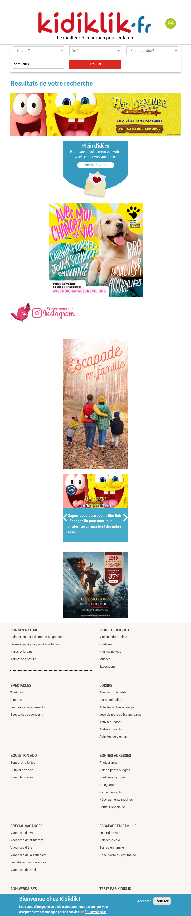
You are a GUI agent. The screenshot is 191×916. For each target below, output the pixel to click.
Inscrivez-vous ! (95, 165)
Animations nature (23, 659)
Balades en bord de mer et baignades (36, 637)
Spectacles (20, 686)
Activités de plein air (113, 736)
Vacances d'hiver (22, 833)
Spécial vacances (26, 826)
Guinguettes (107, 785)
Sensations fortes (22, 762)
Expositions (107, 666)
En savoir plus (95, 912)
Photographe (108, 762)
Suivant (125, 517)
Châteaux (106, 644)
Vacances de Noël (23, 870)
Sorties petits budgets (114, 770)
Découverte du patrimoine (117, 855)
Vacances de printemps (27, 840)
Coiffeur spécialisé (112, 807)
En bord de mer (110, 833)
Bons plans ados (22, 777)
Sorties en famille (111, 847)
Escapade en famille (117, 826)
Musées (105, 659)
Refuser (162, 901)
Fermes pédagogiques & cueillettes (35, 644)
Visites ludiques (114, 630)
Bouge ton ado (23, 756)
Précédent (65, 517)
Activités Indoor (110, 722)
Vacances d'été (21, 847)
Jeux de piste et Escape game (120, 714)
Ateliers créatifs (110, 729)
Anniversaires (23, 889)
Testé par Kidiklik (115, 889)
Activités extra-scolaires (116, 707)
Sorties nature (24, 630)
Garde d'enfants (110, 792)
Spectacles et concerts (26, 714)
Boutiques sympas (112, 777)
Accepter (144, 901)
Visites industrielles (113, 637)
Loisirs (105, 686)
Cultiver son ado (21, 770)
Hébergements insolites (116, 799)
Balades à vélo (109, 840)
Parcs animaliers (111, 700)
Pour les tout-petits (113, 692)
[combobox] (95, 50)
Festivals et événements (27, 707)
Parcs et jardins (21, 651)
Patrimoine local (110, 651)
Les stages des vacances (28, 862)
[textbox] (95, 51)
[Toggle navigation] (15, 24)
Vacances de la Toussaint (28, 855)
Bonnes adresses (115, 756)
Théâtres (16, 692)
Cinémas (16, 700)
